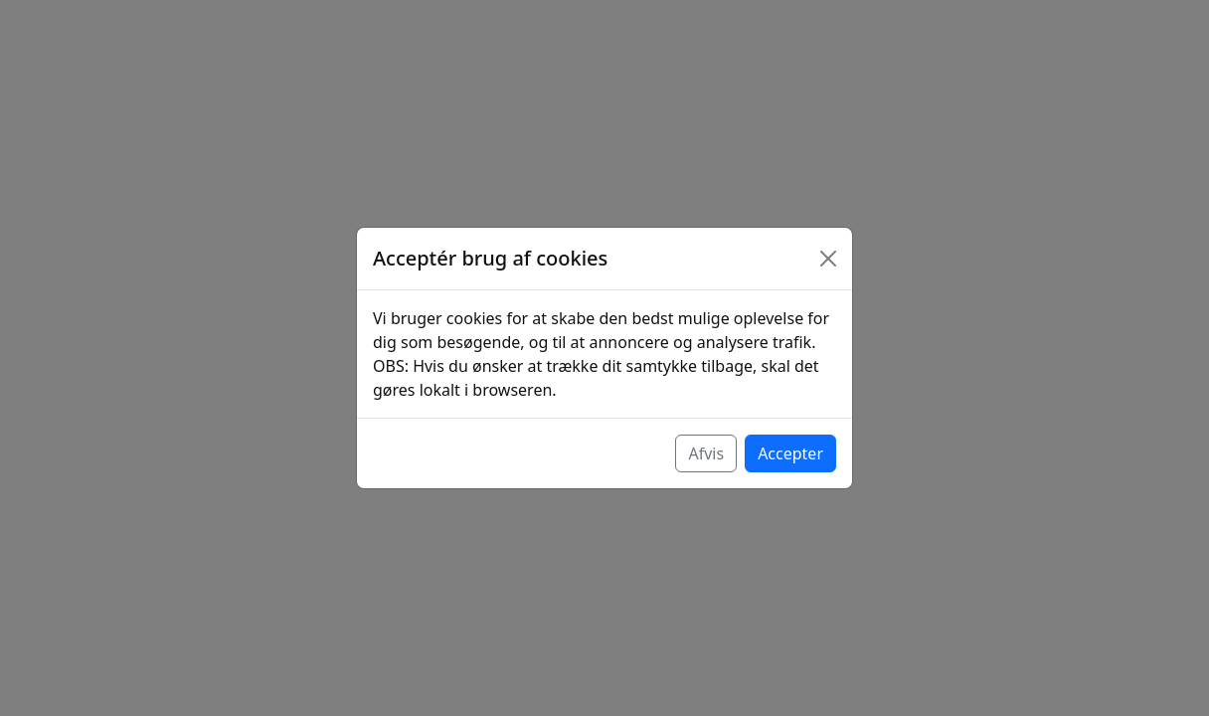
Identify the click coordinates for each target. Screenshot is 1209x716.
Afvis (706, 453)
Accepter (790, 453)
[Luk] (828, 258)
